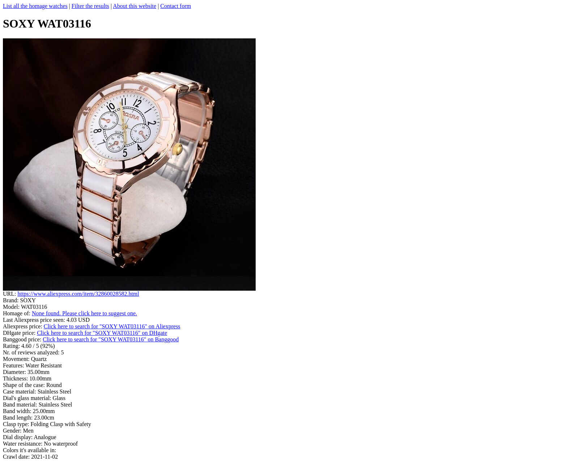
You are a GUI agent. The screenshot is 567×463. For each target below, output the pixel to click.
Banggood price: (23, 339)
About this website (134, 6)
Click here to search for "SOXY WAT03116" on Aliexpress (112, 326)
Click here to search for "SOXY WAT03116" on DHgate (102, 333)
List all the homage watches (35, 6)
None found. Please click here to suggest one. (84, 313)
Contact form (175, 6)
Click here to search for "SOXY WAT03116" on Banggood (111, 339)
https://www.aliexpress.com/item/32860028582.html (78, 294)
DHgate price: (20, 333)
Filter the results (90, 6)
